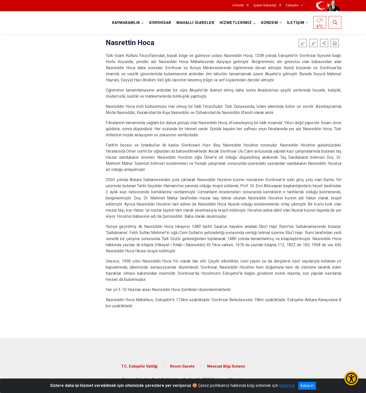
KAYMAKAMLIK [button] (126, 23)
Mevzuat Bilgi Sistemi (226, 366)
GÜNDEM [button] (269, 23)
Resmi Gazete (182, 366)
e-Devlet (238, 5)
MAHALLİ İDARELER (195, 23)
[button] (324, 43)
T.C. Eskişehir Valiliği (139, 366)
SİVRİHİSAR (160, 23)
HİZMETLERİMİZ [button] (236, 23)
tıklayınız (287, 385)
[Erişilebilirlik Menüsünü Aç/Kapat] (351, 378)
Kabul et (307, 386)
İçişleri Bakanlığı (264, 5)
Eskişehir (292, 5)
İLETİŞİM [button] (295, 23)
